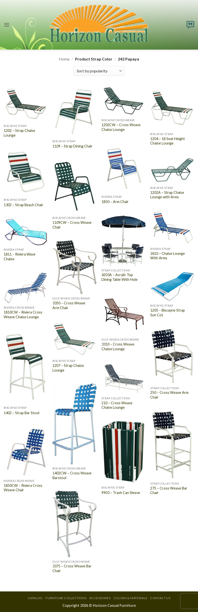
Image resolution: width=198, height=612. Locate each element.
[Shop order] (99, 71)
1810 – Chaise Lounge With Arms (167, 255)
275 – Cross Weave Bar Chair (168, 490)
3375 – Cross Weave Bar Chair (72, 568)
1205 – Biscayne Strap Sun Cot (167, 312)
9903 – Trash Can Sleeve (120, 493)
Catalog (35, 598)
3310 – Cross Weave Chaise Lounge (117, 346)
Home (64, 59)
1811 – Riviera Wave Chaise (19, 256)
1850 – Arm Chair (115, 202)
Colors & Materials (130, 598)
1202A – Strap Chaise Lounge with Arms (167, 194)
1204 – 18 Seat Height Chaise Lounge (167, 141)
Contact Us (160, 598)
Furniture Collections (66, 598)
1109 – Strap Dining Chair (72, 146)
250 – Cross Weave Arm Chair (169, 394)
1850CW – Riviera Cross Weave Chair (23, 487)
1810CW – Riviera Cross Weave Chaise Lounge (23, 314)
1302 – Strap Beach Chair (23, 205)
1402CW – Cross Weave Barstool (72, 475)
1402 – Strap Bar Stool (21, 413)
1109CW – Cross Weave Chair (72, 224)
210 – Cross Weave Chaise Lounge (116, 405)
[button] (7, 25)
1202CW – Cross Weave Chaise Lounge (121, 127)
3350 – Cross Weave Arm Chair (68, 305)
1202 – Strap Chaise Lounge (19, 132)
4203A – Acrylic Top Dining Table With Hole (119, 277)
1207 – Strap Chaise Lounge (68, 367)
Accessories (100, 598)
